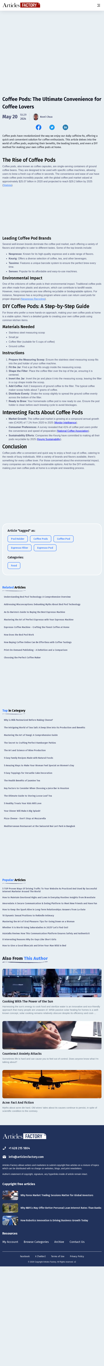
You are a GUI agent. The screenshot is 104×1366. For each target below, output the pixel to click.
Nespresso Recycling (33, 398)
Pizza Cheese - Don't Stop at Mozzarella (25, 917)
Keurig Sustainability (48, 538)
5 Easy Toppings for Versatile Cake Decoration (28, 872)
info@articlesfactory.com (24, 1256)
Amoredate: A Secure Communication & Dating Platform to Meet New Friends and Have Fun (49, 1002)
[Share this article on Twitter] (52, 127)
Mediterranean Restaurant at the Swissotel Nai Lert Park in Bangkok (39, 925)
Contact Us (80, 1341)
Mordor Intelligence (65, 521)
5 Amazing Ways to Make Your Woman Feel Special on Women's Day (39, 864)
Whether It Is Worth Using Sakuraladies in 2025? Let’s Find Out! (35, 1026)
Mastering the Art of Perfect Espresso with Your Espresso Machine (38, 718)
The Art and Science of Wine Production (25, 849)
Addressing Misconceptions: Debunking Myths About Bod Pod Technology (42, 703)
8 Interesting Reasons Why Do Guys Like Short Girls (29, 1038)
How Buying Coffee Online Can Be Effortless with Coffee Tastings (37, 741)
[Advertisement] (52, 35)
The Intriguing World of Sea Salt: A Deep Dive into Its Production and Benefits (44, 826)
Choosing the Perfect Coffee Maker (22, 756)
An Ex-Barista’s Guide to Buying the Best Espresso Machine (34, 711)
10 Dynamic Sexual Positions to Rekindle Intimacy (28, 1014)
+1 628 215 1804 (16, 1247)
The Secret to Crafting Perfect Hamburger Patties (30, 841)
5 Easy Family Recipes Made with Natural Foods (28, 857)
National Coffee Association (72, 530)
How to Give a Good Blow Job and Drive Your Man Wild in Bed (34, 1044)
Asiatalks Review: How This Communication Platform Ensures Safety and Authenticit (46, 1032)
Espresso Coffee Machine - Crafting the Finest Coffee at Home (36, 726)
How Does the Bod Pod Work (19, 733)
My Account (10, 1341)
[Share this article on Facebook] (38, 127)
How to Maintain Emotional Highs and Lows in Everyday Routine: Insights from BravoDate (48, 996)
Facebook (25, 1355)
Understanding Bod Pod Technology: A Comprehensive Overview (37, 695)
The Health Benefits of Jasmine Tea (22, 879)
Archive (61, 1341)
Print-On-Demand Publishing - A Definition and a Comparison (35, 749)
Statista (7, 284)
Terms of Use (57, 1355)
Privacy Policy (77, 1355)
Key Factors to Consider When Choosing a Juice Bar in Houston (36, 887)
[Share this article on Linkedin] (65, 127)
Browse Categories (37, 1341)
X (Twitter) (40, 1355)
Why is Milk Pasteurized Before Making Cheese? (28, 819)
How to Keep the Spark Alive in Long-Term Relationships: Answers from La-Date (43, 1008)
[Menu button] (98, 5)
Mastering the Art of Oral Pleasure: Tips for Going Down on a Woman (38, 1020)
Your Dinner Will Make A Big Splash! (22, 910)
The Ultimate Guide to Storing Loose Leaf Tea (28, 894)
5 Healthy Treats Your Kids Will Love (22, 902)
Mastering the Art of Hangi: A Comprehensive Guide (31, 834)
